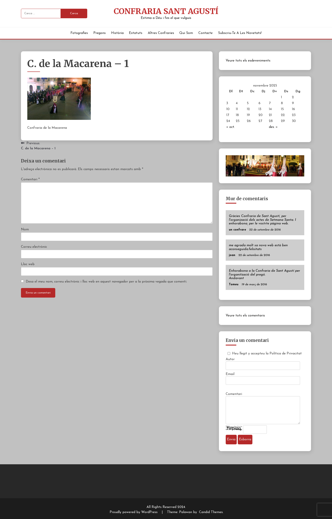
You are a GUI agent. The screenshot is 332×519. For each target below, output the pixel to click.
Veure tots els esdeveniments (248, 60)
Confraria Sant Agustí (166, 11)
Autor (230, 359)
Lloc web (28, 264)
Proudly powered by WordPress (134, 512)
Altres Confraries (161, 33)
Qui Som (186, 33)
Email (230, 374)
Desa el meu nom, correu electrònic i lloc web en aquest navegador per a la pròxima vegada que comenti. (106, 281)
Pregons (99, 33)
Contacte (205, 33)
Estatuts (135, 33)
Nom (25, 229)
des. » (273, 127)
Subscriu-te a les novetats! (239, 33)
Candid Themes (211, 512)
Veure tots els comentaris (245, 315)
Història (117, 33)
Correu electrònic (34, 247)
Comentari (30, 179)
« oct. (230, 127)
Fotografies (79, 33)
